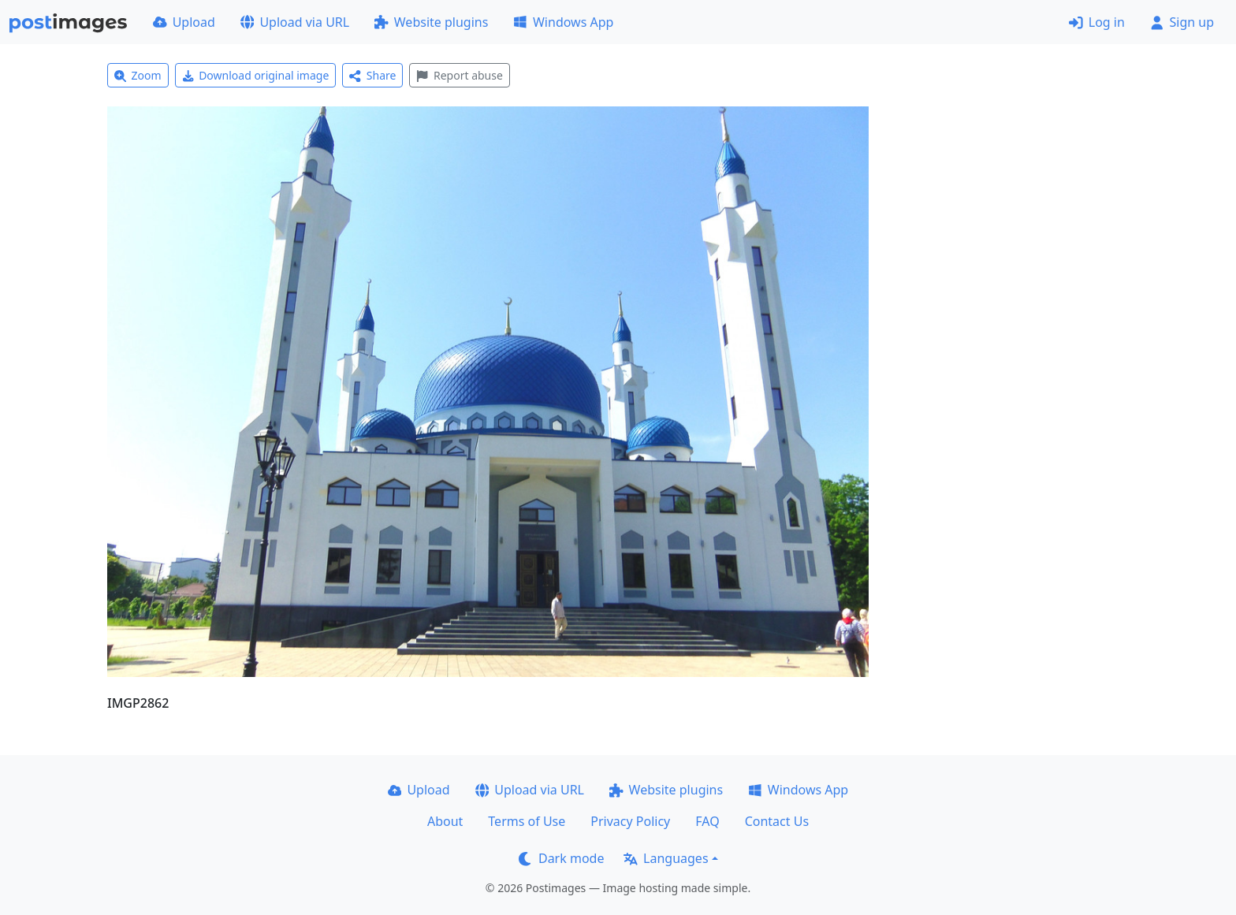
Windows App (563, 22)
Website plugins (431, 22)
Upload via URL (294, 22)
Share (372, 75)
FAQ (707, 821)
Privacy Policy (630, 821)
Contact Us (777, 821)
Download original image (255, 75)
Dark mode (561, 858)
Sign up (1182, 22)
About (445, 821)
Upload (184, 22)
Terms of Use (526, 821)
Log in (1097, 22)
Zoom (138, 75)
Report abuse (459, 75)
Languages (666, 858)
